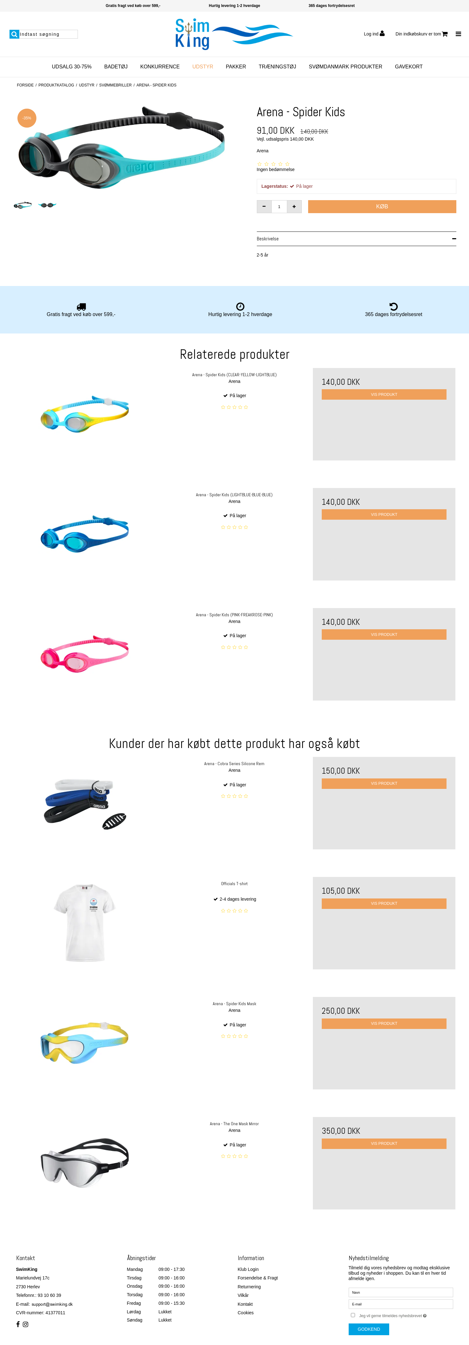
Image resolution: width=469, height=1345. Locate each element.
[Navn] (401, 1291)
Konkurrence (160, 66)
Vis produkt (384, 394)
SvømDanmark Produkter (345, 66)
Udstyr (202, 66)
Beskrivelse (268, 238)
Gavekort (408, 66)
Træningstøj (277, 66)
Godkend (369, 1329)
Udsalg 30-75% (72, 66)
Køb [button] (382, 206)
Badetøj (116, 66)
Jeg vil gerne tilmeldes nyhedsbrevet (406, 1314)
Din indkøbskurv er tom (422, 34)
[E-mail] (401, 1303)
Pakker (236, 66)
